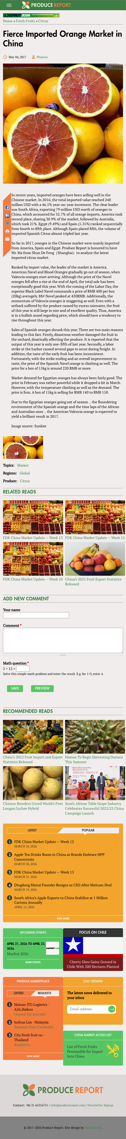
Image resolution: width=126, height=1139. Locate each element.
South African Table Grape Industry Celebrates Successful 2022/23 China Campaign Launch (94, 808)
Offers (19, 993)
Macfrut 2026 (17, 953)
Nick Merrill (93, 1128)
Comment (12, 625)
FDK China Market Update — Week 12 (95, 537)
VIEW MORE (63, 918)
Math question (16, 663)
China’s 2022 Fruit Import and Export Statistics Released (33, 759)
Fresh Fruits (25, 20)
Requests (44, 993)
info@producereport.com (68, 1105)
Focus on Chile (93, 932)
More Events (32, 962)
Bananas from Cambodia (33, 1026)
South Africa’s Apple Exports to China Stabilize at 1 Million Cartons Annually (61, 900)
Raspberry (22, 1044)
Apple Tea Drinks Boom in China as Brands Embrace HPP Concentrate (59, 857)
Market (23, 465)
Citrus (43, 20)
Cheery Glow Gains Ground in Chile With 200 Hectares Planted (93, 964)
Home (8, 20)
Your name (11, 609)
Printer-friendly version (7, 231)
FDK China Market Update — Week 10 (33, 579)
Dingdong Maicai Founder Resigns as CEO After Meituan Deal (63, 885)
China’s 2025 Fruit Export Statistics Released (93, 581)
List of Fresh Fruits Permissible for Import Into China (85, 1051)
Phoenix (42, 57)
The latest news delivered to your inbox (89, 995)
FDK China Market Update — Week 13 (33, 537)
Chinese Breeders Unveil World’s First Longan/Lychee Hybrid (33, 806)
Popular (88, 830)
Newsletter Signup (100, 1105)
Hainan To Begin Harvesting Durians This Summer (94, 759)
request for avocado (29, 1014)
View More (33, 1056)
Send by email (7, 239)
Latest (32, 830)
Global (25, 473)
